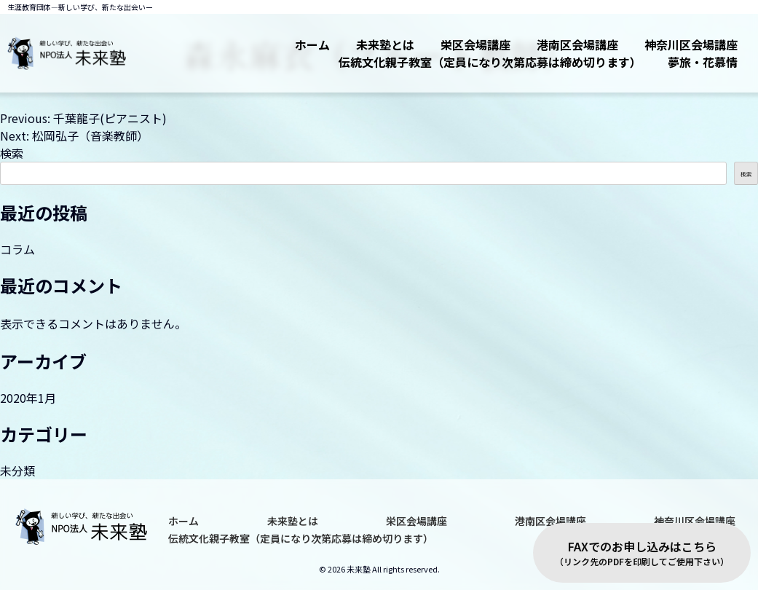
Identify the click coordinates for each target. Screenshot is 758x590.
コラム (17, 249)
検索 (11, 153)
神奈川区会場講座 (691, 44)
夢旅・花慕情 (703, 62)
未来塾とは (385, 44)
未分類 (17, 470)
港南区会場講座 (577, 44)
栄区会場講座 (475, 44)
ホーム (312, 44)
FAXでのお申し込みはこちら (642, 553)
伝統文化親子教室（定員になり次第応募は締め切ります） (490, 62)
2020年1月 (28, 397)
